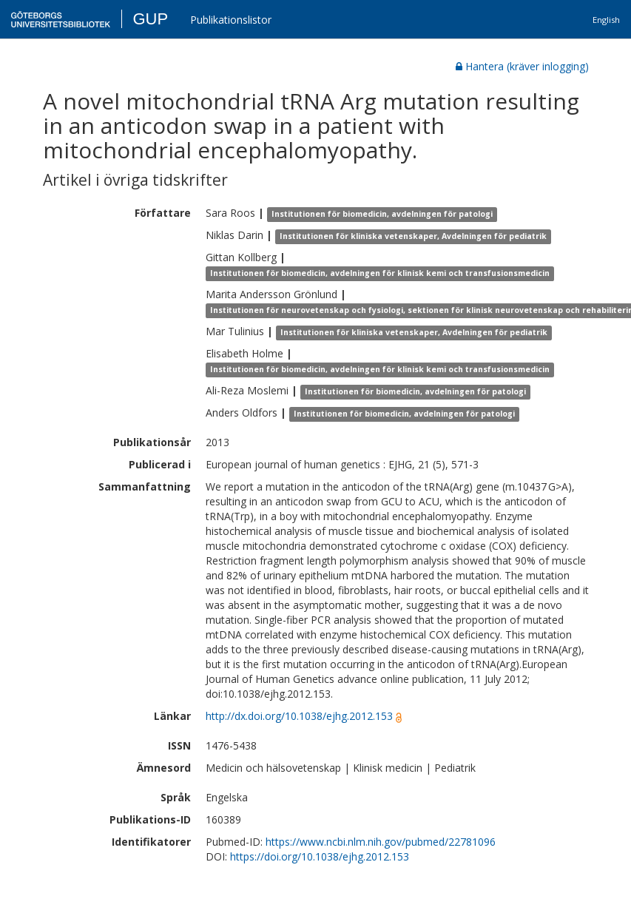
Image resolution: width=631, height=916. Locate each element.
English (606, 19)
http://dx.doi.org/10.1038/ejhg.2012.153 (299, 716)
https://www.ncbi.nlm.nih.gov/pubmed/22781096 (381, 842)
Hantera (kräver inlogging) (522, 66)
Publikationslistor (230, 20)
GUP (150, 19)
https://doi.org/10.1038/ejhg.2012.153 (319, 856)
